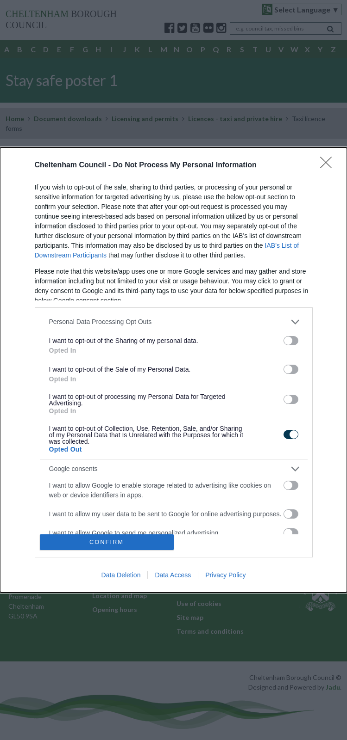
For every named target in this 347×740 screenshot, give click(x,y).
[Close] (329, 165)
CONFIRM (106, 542)
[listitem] (173, 322)
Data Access (173, 575)
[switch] (291, 340)
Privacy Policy (225, 575)
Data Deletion (121, 575)
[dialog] (173, 370)
